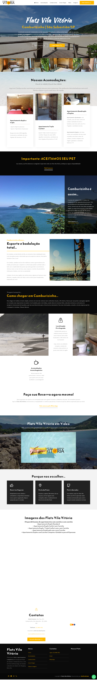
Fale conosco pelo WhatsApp (48, 406)
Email (51, 656)
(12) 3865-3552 (39, 628)
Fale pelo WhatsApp (36, 639)
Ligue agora (57, 45)
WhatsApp (52, 660)
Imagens (75, 2)
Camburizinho (53, 2)
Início (36, 2)
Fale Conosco (86, 2)
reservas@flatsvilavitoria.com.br (36, 634)
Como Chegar (62, 2)
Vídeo (69, 2)
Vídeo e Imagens (32, 667)
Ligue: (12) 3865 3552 (55, 653)
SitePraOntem (85, 677)
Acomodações (44, 2)
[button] (12, 65)
